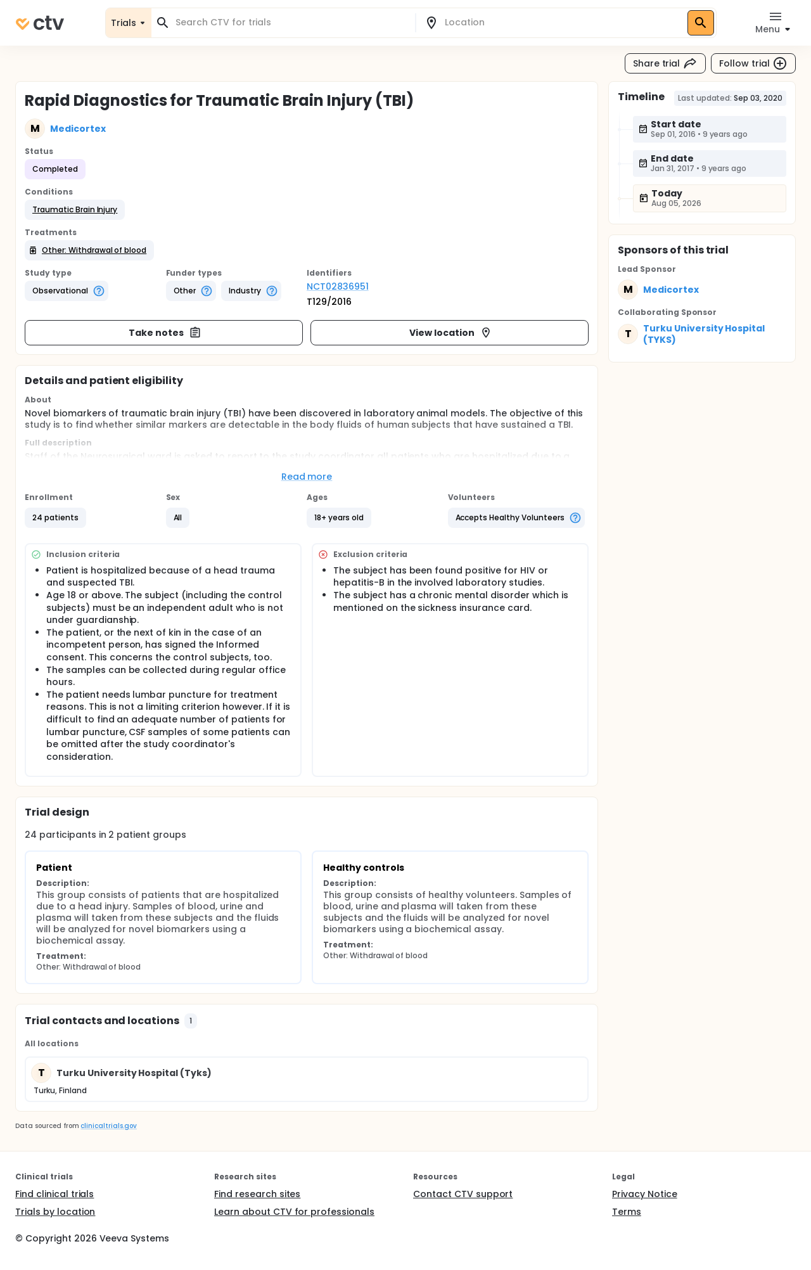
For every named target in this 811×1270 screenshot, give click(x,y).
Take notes (165, 332)
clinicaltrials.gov (108, 1126)
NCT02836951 (338, 286)
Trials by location (55, 1211)
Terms (626, 1211)
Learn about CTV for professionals (294, 1211)
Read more (307, 476)
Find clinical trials (54, 1194)
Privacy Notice (644, 1194)
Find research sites (257, 1194)
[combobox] (291, 22)
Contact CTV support (463, 1194)
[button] (75, 210)
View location (450, 332)
